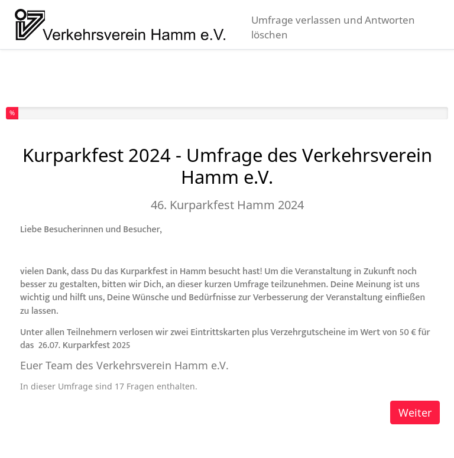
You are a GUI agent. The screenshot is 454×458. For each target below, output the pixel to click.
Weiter (415, 412)
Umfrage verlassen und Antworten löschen (333, 27)
